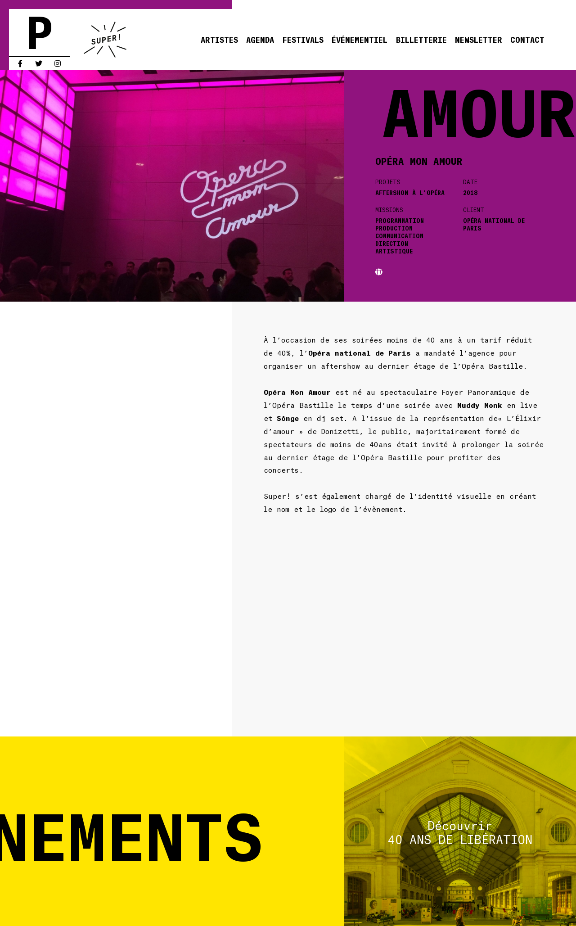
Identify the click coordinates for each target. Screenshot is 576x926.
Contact (527, 39)
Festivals (303, 39)
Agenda (260, 39)
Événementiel (359, 39)
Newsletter (478, 39)
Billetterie (421, 39)
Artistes (219, 39)
